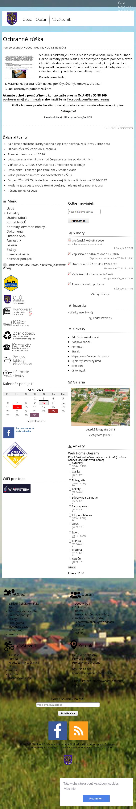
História (77, 550)
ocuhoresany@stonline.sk (22, 99)
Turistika (14, 655)
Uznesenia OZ (112, 268)
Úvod (121, 3)
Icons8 (63, 747)
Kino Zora (78, 365)
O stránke (110, 744)
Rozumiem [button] (96, 798)
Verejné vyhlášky (112, 278)
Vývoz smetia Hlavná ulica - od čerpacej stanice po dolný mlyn (50, 159)
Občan (41, 19)
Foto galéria (16, 623)
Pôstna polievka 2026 (22, 190)
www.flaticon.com (81, 747)
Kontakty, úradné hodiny (89, 618)
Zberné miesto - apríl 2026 (26, 154)
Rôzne (117, 248)
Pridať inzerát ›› (100, 318)
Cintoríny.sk (78, 370)
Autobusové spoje (20, 678)
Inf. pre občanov (82, 515)
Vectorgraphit (52, 747)
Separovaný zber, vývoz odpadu (94, 622)
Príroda (13, 659)
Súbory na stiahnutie (85, 498)
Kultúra (76, 541)
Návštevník (61, 19)
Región (76, 558)
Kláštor (79, 632)
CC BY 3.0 (108, 747)
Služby (11, 250)
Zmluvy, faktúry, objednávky (92, 614)
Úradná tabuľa (17, 218)
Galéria (12, 245)
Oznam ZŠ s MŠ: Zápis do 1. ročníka (32, 149)
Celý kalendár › (35, 421)
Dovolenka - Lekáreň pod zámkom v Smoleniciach (42, 170)
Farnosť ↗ (14, 240)
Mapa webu (125, 7)
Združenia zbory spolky (23, 611)
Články (76, 471)
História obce (16, 236)
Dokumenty (15, 231)
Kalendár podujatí (19, 259)
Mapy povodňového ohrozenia (90, 356)
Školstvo (80, 625)
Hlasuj (72, 567)
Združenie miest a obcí (85, 337)
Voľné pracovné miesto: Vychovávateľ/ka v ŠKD (40, 175)
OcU (72, 744)
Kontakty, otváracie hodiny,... (27, 227)
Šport (75, 532)
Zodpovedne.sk (81, 342)
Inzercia (79, 305)
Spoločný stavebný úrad (86, 361)
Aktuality (13, 213)
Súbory (78, 232)
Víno (11, 666)
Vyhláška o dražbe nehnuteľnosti (92, 274)
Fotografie (78, 480)
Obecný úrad (82, 603)
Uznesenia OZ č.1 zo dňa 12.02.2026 (94, 264)
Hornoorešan (17, 630)
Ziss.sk (76, 351)
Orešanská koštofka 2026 (88, 240)
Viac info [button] (70, 788)
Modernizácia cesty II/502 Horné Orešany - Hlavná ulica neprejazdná (55, 185)
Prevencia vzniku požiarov (88, 284)
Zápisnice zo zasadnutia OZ (104, 258)
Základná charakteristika (24, 603)
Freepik (41, 747)
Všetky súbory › (100, 294)
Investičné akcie (18, 254)
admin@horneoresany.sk (90, 744)
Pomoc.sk (77, 346)
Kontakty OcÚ (16, 222)
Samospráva (80, 506)
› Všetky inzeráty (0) (80, 312)
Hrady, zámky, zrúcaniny (24, 662)
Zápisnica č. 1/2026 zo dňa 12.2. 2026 (95, 254)
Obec (27, 19)
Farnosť (79, 629)
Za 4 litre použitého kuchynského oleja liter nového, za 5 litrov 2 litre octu (59, 144)
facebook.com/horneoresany (88, 99)
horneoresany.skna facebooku (25, 429)
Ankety (76, 489)
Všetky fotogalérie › (100, 435)
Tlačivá (79, 611)
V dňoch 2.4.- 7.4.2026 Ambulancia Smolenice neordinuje (46, 165)
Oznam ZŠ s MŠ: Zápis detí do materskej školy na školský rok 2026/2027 (57, 180)
